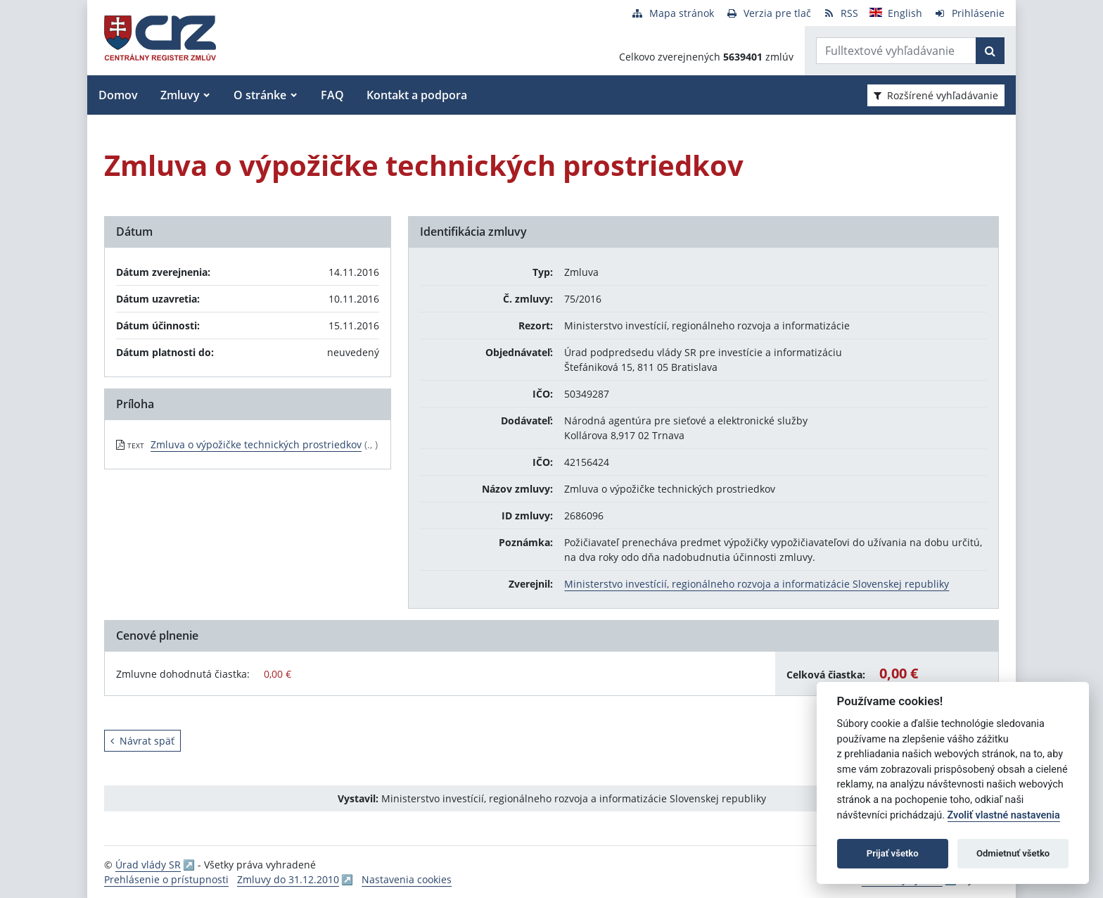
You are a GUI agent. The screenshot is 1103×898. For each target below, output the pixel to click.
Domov (118, 95)
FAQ (332, 95)
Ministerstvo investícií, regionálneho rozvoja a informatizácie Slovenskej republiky (756, 583)
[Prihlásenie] (969, 13)
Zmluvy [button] (180, 95)
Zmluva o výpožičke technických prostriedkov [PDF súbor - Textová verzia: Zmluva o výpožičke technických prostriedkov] (256, 444)
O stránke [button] (260, 95)
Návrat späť (142, 740)
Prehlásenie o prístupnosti (166, 879)
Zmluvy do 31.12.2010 (288, 879)
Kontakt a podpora (416, 95)
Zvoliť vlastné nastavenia (1004, 815)
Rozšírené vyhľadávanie (936, 95)
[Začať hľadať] (990, 50)
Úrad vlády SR (148, 864)
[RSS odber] (840, 13)
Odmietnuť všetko (1013, 853)
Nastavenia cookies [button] (407, 879)
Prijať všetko (893, 853)
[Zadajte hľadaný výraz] (896, 50)
